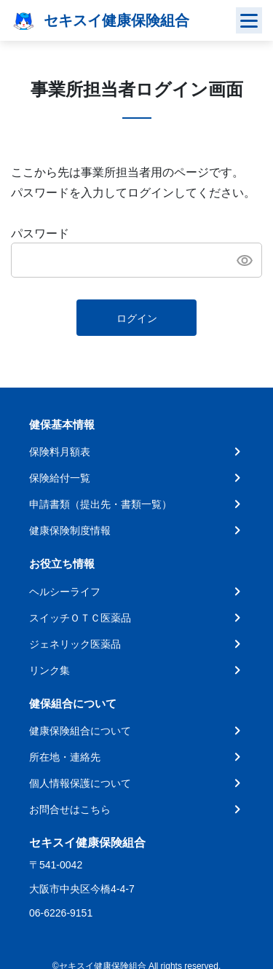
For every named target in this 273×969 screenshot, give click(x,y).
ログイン (136, 318)
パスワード (40, 233)
